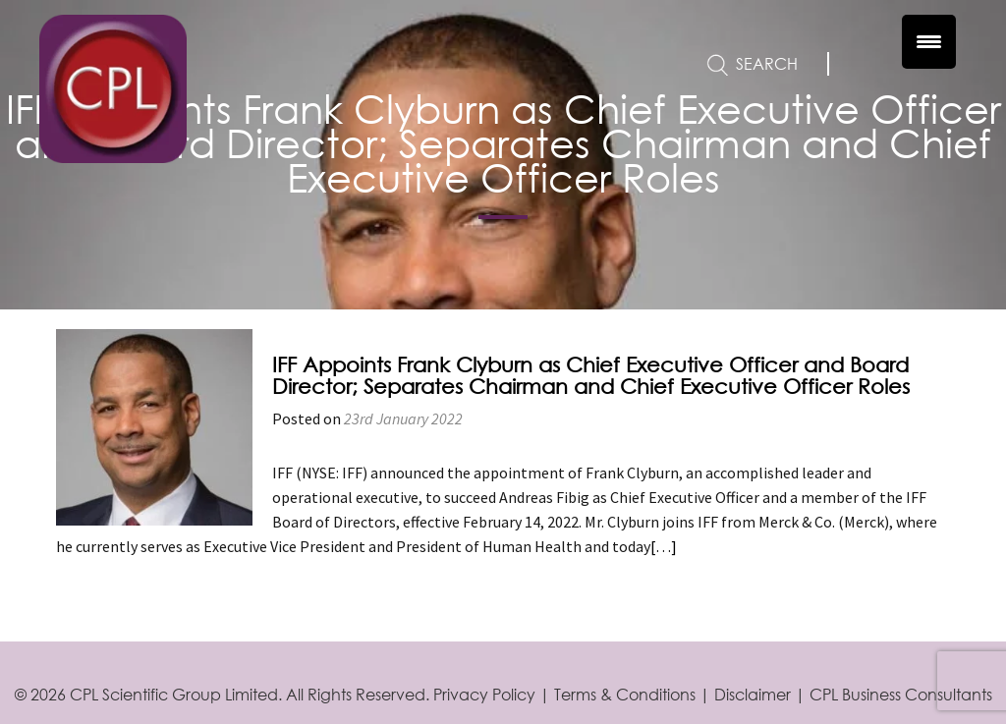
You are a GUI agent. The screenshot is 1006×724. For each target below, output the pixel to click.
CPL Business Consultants (901, 694)
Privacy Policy (484, 694)
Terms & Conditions (625, 694)
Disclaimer (752, 694)
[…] (663, 546)
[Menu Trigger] (929, 42)
